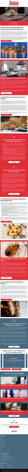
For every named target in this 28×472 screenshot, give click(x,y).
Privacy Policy (24, 471)
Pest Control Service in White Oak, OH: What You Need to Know (12, 385)
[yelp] (2, 462)
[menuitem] (14, 438)
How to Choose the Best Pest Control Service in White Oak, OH (12, 398)
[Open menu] (0, 3)
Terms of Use (20, 471)
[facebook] (1, 462)
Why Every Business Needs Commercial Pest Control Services (12, 411)
